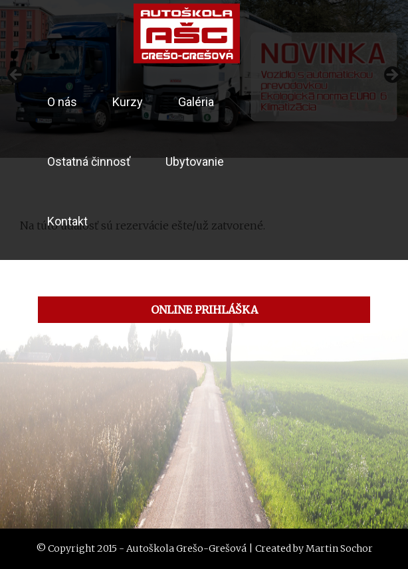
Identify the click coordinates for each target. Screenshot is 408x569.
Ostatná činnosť (88, 161)
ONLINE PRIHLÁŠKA (204, 309)
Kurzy (127, 102)
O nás (62, 102)
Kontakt (67, 221)
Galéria (196, 102)
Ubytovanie (194, 161)
